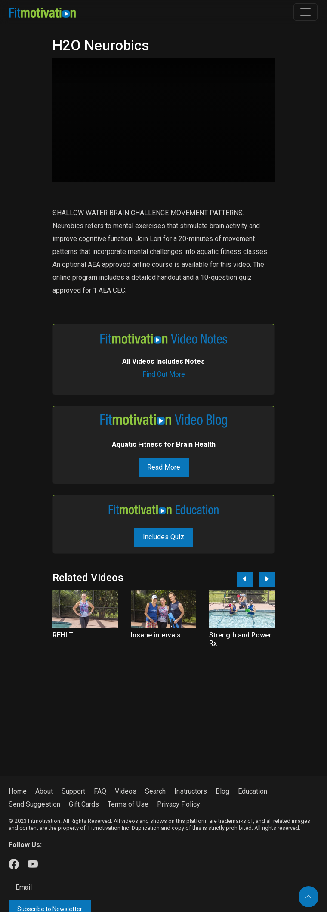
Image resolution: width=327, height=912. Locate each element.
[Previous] (245, 579)
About (44, 791)
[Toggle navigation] (305, 12)
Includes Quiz (163, 537)
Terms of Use (128, 804)
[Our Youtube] (33, 865)
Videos (125, 791)
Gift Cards (84, 804)
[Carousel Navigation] (253, 579)
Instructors (190, 791)
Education (252, 791)
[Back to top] (308, 896)
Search (155, 791)
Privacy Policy (178, 804)
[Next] (267, 579)
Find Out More (163, 374)
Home (18, 791)
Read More (163, 467)
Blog (222, 791)
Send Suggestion (34, 804)
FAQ (100, 791)
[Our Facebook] (14, 865)
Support (73, 791)
